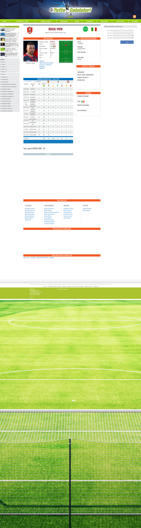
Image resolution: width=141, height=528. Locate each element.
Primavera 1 (4, 77)
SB (57, 84)
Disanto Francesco (30, 210)
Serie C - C (4, 71)
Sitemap (64, 286)
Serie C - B (4, 69)
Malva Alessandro (29, 214)
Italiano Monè (67, 218)
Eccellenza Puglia (6, 103)
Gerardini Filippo (29, 212)
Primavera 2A (5, 79)
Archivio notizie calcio (72, 286)
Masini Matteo (48, 218)
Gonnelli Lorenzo (68, 214)
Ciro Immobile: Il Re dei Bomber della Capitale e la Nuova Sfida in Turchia (11, 40)
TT (53, 84)
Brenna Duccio (67, 210)
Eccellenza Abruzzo (6, 101)
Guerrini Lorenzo (68, 216)
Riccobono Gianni (49, 220)
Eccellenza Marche (6, 98)
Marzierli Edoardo (29, 216)
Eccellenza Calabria (6, 106)
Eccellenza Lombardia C (7, 96)
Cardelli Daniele (87, 208)
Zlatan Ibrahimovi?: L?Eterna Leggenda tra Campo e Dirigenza (12, 45)
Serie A (3, 62)
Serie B (3, 64)
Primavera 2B (5, 81)
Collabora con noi (88, 286)
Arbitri (77, 21)
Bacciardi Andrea (49, 208)
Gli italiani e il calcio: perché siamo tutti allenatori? (10, 30)
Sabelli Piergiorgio (49, 222)
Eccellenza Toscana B (7, 110)
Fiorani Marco (48, 216)
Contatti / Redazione (62, 289)
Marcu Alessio (86, 210)
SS (61, 84)
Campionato (28, 81)
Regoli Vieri (28, 220)
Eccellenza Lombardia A (7, 91)
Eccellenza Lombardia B (7, 94)
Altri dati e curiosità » (45, 65)
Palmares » (42, 68)
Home (4, 21)
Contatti (135, 21)
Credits (44, 286)
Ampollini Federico (68, 208)
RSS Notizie (80, 286)
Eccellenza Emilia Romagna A (9, 84)
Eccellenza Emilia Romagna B (9, 86)
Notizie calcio (46, 21)
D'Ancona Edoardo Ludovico (51, 212)
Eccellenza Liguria (6, 89)
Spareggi (38, 81)
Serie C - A (4, 66)
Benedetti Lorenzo (30, 208)
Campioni (89, 21)
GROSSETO (52, 42)
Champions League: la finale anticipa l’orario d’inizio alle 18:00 (10, 35)
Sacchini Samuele (49, 223)
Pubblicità (96, 286)
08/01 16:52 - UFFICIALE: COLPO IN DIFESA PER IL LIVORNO (38, 258)
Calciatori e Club (22, 21)
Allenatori (64, 21)
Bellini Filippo (48, 210)
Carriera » (42, 61)
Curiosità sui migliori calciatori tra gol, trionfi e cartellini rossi (11, 50)
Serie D (3, 74)
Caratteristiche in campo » (46, 63)
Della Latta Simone (49, 214)
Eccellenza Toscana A (7, 108)
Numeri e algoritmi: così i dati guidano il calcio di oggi (11, 55)
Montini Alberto (29, 218)
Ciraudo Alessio (68, 212)
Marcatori (104, 21)
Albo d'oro (120, 21)
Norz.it (31, 297)
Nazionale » (42, 66)
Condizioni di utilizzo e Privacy (54, 286)
